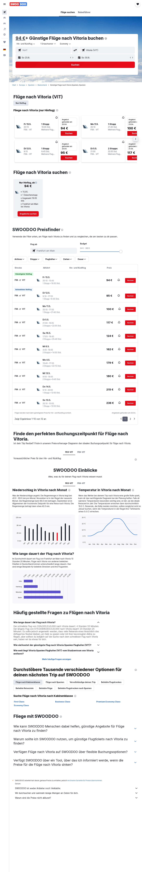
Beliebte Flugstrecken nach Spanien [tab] (75, 688)
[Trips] (4, 42)
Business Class (63, 702)
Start (15, 85)
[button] (4, 4)
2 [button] (130, 419)
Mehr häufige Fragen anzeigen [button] (57, 659)
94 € (21, 38)
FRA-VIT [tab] (82, 452)
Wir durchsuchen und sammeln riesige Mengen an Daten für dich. (77, 793)
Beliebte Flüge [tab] (46, 688)
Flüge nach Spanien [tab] (56, 682)
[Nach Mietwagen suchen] (4, 23)
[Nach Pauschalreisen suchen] (4, 29)
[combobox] (66, 43)
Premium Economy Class (109, 702)
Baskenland (43, 85)
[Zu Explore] (4, 34)
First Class (20, 702)
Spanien (32, 85)
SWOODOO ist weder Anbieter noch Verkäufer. (77, 788)
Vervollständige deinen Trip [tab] (83, 682)
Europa (23, 85)
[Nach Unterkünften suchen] (4, 17)
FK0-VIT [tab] (69, 452)
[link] (28, 213)
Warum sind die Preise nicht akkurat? (77, 797)
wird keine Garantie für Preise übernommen (85, 780)
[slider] (121, 251)
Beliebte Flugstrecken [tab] (112, 682)
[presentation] (106, 38)
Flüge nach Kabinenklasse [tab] (29, 682)
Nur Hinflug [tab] (22, 103)
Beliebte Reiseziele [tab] (25, 688)
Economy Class (22, 705)
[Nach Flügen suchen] (4, 12)
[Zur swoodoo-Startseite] (18, 4)
